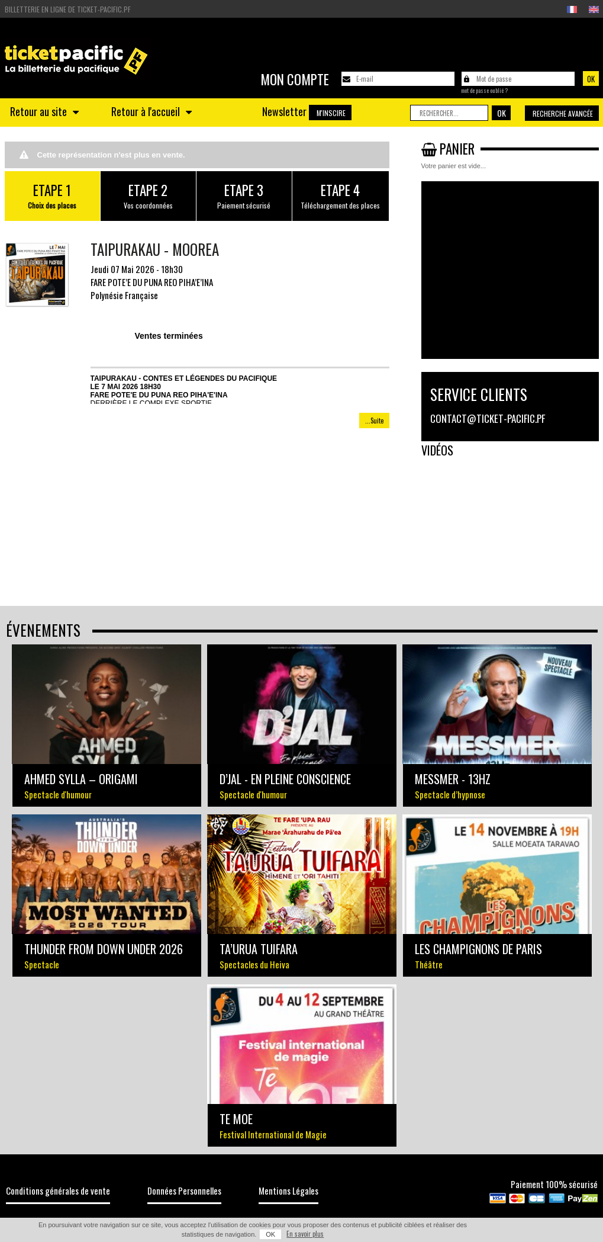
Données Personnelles (184, 1190)
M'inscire (331, 113)
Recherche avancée (563, 113)
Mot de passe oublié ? (484, 90)
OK (270, 1234)
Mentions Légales (288, 1190)
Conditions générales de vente (58, 1190)
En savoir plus (305, 1233)
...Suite (374, 420)
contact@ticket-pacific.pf (487, 418)
